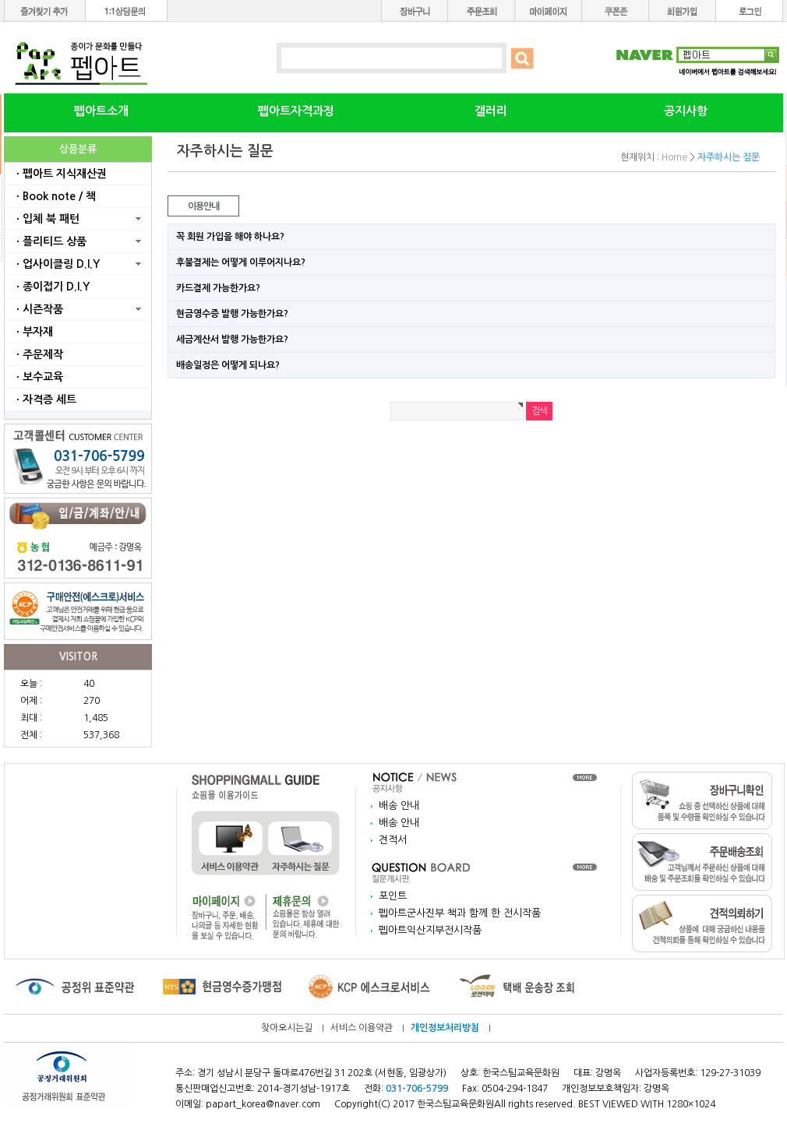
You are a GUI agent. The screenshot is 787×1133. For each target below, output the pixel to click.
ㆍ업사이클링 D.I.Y (56, 264)
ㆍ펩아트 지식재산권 (59, 173)
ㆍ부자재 (32, 331)
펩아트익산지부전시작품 (430, 930)
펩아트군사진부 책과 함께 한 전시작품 (460, 913)
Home (674, 157)
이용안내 (203, 206)
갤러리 (491, 111)
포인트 (393, 896)
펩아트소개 (101, 111)
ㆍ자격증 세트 (44, 399)
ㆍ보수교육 (37, 376)
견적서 (393, 840)
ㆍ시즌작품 (37, 309)
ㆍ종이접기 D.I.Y (51, 286)
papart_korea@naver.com (263, 1104)
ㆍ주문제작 (37, 354)
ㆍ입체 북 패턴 (45, 218)
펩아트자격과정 (296, 111)
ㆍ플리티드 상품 (49, 241)
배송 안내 (399, 805)
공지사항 (686, 111)
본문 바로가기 (0, 0)
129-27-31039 (730, 1073)
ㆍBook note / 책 (54, 196)
